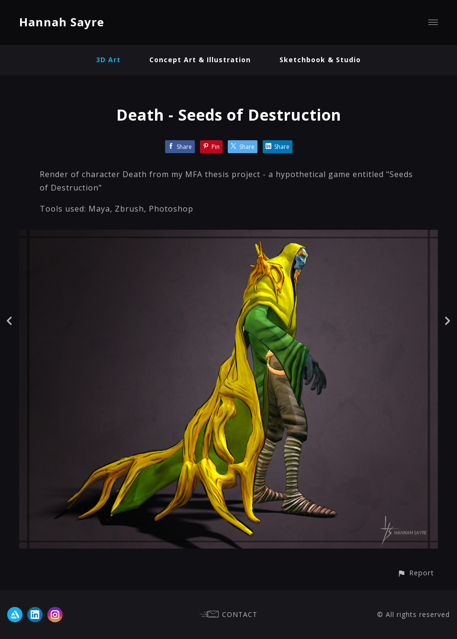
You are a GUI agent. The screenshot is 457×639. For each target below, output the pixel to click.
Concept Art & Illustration (200, 59)
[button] (415, 573)
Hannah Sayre (61, 22)
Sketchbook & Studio (320, 59)
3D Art (108, 59)
